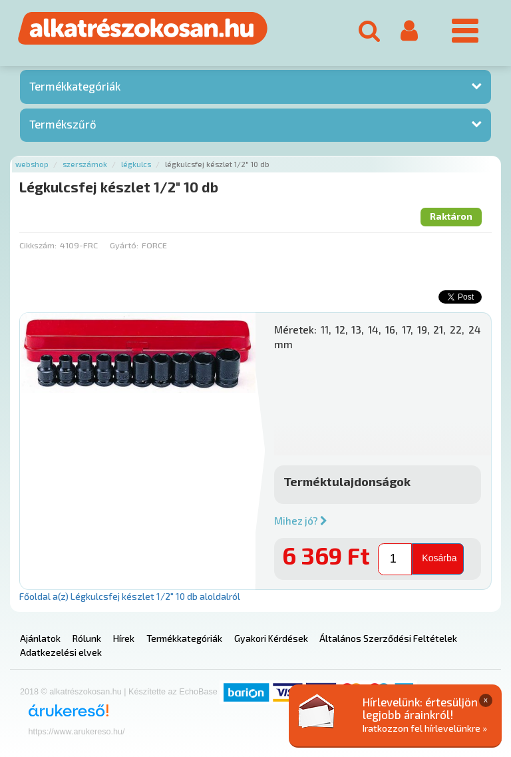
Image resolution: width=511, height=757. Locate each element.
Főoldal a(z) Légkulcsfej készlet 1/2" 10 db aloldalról (129, 596)
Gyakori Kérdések (271, 638)
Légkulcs (136, 164)
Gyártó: (124, 245)
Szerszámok (85, 164)
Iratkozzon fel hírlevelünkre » (425, 728)
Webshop (32, 164)
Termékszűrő (62, 123)
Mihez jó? (300, 521)
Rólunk (87, 638)
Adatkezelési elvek (61, 652)
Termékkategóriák (74, 86)
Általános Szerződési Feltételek (388, 638)
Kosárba (439, 558)
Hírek (123, 638)
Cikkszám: (38, 245)
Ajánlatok (40, 638)
